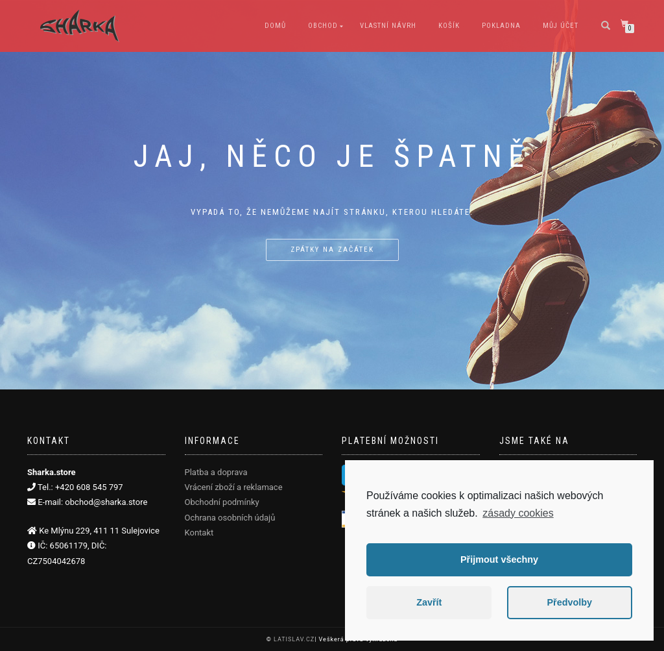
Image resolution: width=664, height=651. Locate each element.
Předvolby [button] (569, 602)
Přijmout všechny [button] (499, 559)
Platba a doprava (216, 472)
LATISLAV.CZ (294, 639)
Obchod (323, 25)
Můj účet (560, 25)
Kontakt (199, 532)
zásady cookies (517, 513)
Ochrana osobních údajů (230, 517)
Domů (275, 25)
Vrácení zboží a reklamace (234, 487)
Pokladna (501, 25)
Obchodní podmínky (222, 502)
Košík (449, 25)
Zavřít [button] (429, 602)
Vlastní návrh (388, 25)
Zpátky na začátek (332, 249)
